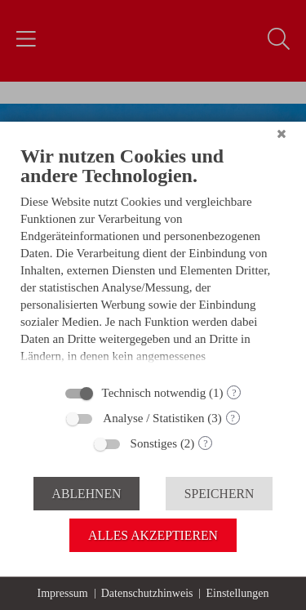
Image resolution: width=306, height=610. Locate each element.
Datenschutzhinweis (147, 593)
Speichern (219, 494)
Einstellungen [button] (237, 593)
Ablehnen (87, 494)
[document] (153, 259)
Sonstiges (154, 443)
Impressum (63, 593)
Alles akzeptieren (153, 535)
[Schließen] (281, 134)
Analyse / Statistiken (153, 418)
